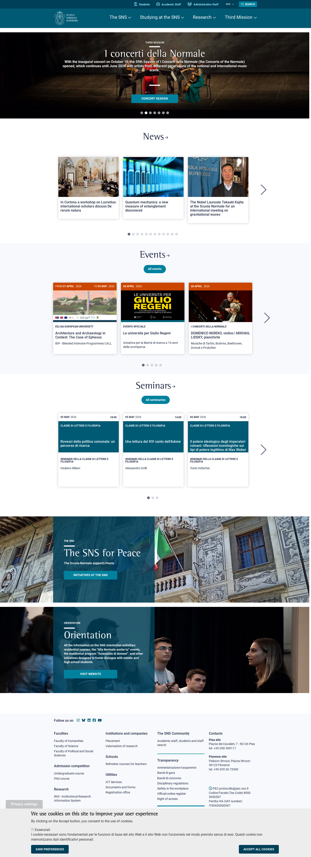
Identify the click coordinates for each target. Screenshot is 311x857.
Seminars (155, 388)
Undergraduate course (69, 773)
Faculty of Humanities (68, 741)
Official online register (171, 794)
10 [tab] (168, 235)
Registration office (118, 793)
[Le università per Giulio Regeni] (152, 319)
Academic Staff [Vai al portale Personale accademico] (170, 4)
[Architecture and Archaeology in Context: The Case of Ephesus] (85, 317)
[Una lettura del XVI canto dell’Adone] (153, 452)
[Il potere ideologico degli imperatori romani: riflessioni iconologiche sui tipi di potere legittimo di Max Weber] (218, 452)
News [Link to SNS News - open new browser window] (156, 137)
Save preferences (50, 849)
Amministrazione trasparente (176, 768)
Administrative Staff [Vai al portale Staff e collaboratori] (204, 4)
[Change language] (233, 4)
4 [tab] (154, 113)
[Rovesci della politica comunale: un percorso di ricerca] (88, 452)
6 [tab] (163, 113)
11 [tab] (172, 235)
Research (202, 17)
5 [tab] (159, 113)
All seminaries (155, 402)
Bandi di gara (166, 773)
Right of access (167, 799)
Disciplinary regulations (172, 783)
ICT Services (114, 782)
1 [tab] (142, 113)
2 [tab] (146, 113)
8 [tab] (159, 235)
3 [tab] (150, 113)
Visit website (90, 676)
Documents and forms (120, 787)
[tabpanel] (88, 190)
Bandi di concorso (169, 778)
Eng (229, 4)
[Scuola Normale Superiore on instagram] (78, 720)
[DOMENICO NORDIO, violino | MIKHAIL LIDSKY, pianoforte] (220, 319)
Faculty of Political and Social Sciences (73, 753)
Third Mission (238, 17)
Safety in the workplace (172, 789)
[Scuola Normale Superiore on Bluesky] (83, 720)
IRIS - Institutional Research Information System (72, 799)
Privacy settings (24, 804)
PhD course (61, 779)
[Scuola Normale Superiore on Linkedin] (88, 720)
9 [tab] (163, 235)
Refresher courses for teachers (126, 764)
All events (155, 270)
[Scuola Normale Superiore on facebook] (94, 720)
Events (154, 256)
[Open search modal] (248, 4)
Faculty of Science (66, 746)
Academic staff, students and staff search (180, 743)
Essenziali (42, 830)
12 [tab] (176, 235)
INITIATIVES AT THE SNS (90, 577)
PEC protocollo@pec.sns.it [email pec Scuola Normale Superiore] (229, 788)
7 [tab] (167, 113)
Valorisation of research (122, 746)
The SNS (118, 17)
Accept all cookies (258, 849)
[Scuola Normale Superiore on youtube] (100, 720)
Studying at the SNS (160, 17)
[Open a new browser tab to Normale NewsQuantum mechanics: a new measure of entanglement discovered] (153, 188)
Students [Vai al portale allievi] (144, 4)
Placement (113, 741)
